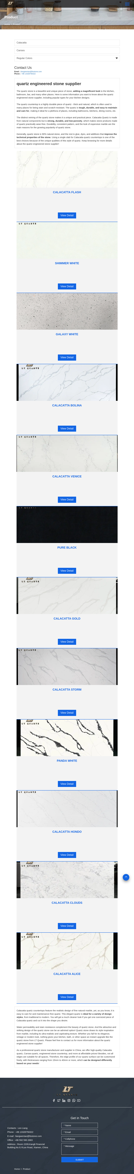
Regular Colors (24, 58)
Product (17, 24)
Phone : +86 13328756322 (20, 1132)
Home (7, 24)
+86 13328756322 (28, 74)
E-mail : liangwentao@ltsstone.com (24, 1136)
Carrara (21, 50)
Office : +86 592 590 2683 (20, 1140)
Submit (79, 1159)
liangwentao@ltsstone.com (31, 72)
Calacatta (22, 42)
